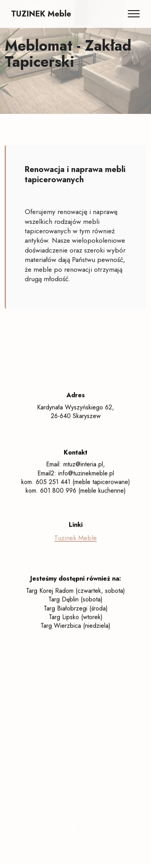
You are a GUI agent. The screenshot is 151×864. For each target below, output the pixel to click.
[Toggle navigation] (134, 14)
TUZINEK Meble (41, 14)
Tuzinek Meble (75, 544)
